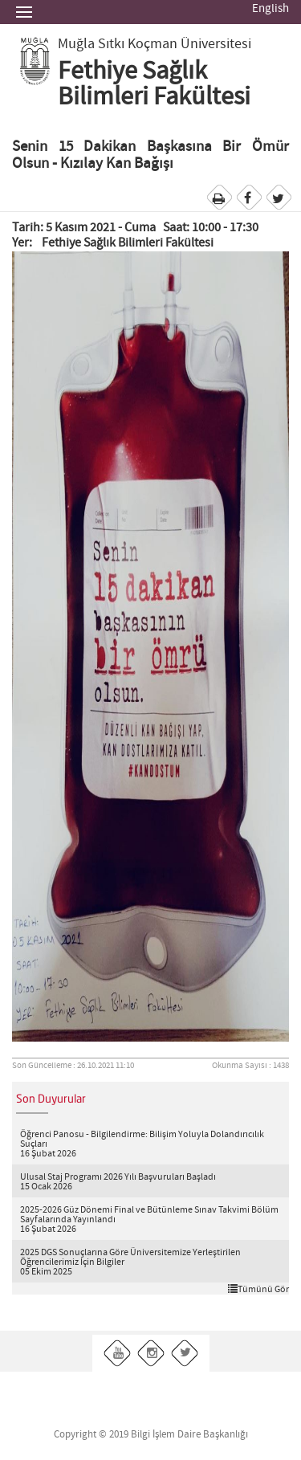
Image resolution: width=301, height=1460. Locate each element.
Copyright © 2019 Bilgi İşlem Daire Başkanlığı (151, 1435)
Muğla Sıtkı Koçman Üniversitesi (154, 44)
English (270, 9)
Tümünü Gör (258, 1289)
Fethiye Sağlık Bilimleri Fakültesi (154, 84)
